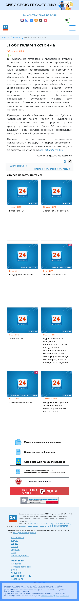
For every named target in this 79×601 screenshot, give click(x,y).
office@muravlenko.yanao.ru (24, 533)
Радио (14, 543)
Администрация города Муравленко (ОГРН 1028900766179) (43, 526)
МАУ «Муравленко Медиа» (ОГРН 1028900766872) (50, 524)
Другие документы (21, 576)
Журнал (15, 549)
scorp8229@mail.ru (51, 149)
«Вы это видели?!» (18, 166)
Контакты (16, 564)
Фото (13, 552)
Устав (14, 570)
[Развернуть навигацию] (72, 27)
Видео (14, 540)
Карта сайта (17, 579)
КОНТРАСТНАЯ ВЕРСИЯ (40, 15)
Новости (16, 37)
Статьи (14, 546)
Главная (6, 37)
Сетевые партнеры (21, 567)
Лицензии (16, 573)
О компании (17, 561)
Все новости (17, 537)
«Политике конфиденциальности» (55, 596)
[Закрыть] (75, 585)
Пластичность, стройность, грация (52, 169)
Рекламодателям (20, 556)
